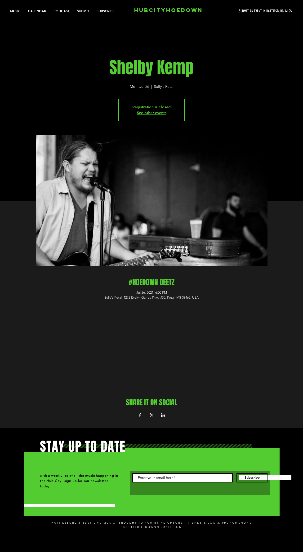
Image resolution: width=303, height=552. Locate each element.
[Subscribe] (251, 477)
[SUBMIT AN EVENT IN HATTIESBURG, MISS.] (248, 11)
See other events (151, 112)
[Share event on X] (151, 415)
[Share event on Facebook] (140, 415)
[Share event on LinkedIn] (163, 415)
